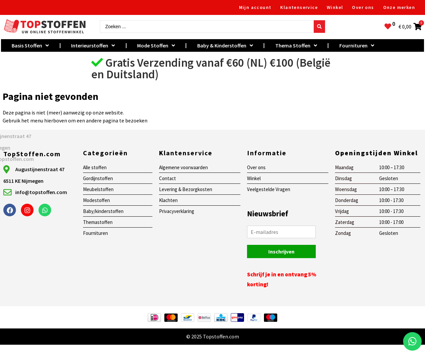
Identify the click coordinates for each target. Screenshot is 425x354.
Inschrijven (281, 251)
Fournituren (356, 45)
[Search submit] (319, 26)
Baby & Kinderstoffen (225, 45)
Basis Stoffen (30, 45)
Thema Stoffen (296, 45)
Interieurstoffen (93, 45)
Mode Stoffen (156, 45)
